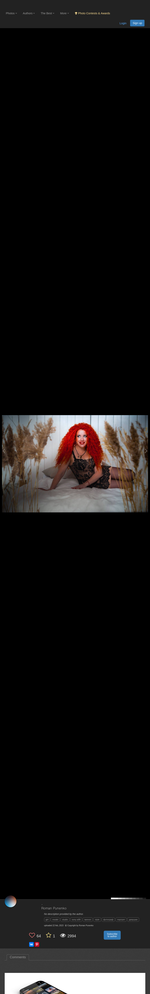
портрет (121, 919)
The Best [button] (47, 13)
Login (123, 23)
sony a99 (76, 919)
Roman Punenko (54, 908)
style (97, 919)
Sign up (137, 23)
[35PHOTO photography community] (21, 5)
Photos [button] (11, 13)
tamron (87, 919)
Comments (18, 957)
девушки (133, 919)
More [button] (64, 13)
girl (47, 919)
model (55, 919)
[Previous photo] (3, 450)
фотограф (108, 919)
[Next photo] (146, 450)
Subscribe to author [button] (112, 935)
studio (65, 919)
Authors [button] (29, 13)
